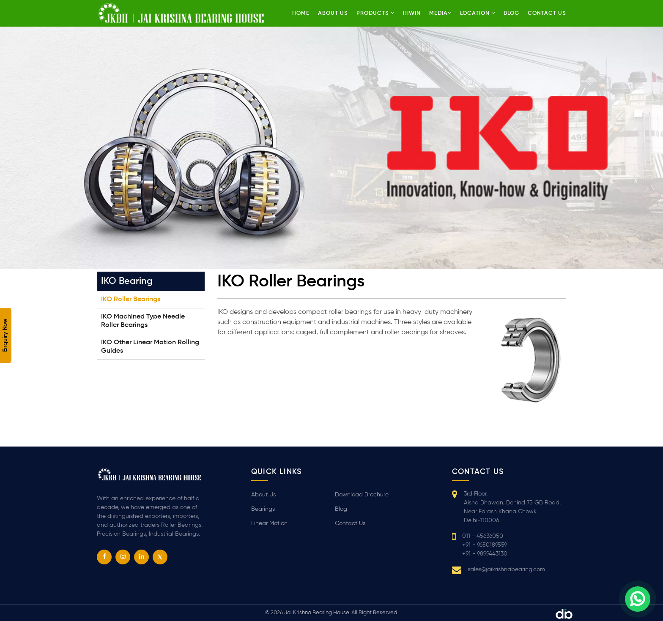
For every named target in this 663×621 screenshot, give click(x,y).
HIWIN (412, 13)
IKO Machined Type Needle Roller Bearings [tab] (143, 321)
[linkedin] (141, 557)
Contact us (547, 13)
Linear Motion (269, 523)
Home (301, 13)
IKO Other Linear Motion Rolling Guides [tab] (150, 346)
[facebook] (104, 557)
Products (375, 13)
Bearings (263, 509)
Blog (511, 13)
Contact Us (350, 523)
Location (477, 13)
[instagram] (122, 557)
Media (440, 13)
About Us (333, 13)
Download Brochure (362, 495)
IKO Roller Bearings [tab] (130, 299)
